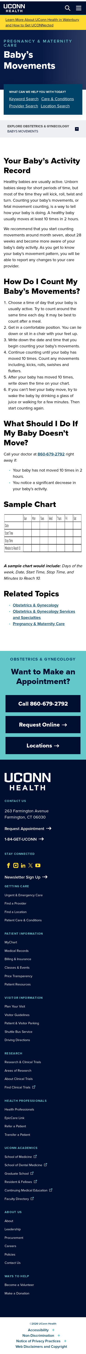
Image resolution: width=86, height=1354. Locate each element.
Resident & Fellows (18, 1181)
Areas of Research (18, 1070)
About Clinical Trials (19, 1078)
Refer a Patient (15, 1126)
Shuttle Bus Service (18, 1031)
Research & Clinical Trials (23, 1062)
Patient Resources (18, 984)
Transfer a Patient (17, 1134)
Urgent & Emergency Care (24, 895)
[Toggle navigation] (78, 8)
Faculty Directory (17, 1198)
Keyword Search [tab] (24, 99)
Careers (10, 1245)
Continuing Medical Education (26, 1190)
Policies (10, 1254)
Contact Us (13, 1262)
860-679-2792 (51, 454)
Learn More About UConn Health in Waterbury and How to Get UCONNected (42, 22)
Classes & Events (17, 967)
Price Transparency (18, 976)
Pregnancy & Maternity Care (39, 624)
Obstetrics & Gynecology (35, 605)
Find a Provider (15, 903)
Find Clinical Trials (18, 1087)
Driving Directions (17, 1039)
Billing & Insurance (18, 959)
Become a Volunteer (19, 1284)
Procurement (14, 1237)
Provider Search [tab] (23, 106)
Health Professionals (19, 1109)
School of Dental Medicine (23, 1165)
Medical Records (17, 950)
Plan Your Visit (15, 1006)
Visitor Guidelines (17, 1014)
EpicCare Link (14, 1117)
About (9, 1220)
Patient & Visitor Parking (22, 1023)
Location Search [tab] (55, 106)
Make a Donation (17, 1293)
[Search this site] (67, 8)
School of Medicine (18, 1156)
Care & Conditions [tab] (57, 99)
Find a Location (16, 911)
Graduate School (17, 1173)
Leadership (13, 1229)
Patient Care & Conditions (23, 920)
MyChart (11, 942)
